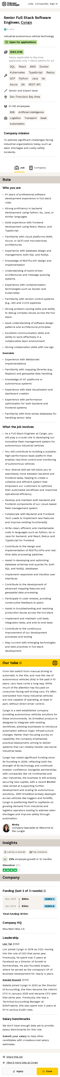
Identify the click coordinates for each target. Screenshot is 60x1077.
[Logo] (11, 4)
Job (19, 167)
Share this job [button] (13, 1056)
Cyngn (26, 22)
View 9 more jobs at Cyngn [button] (20, 1062)
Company (37, 167)
